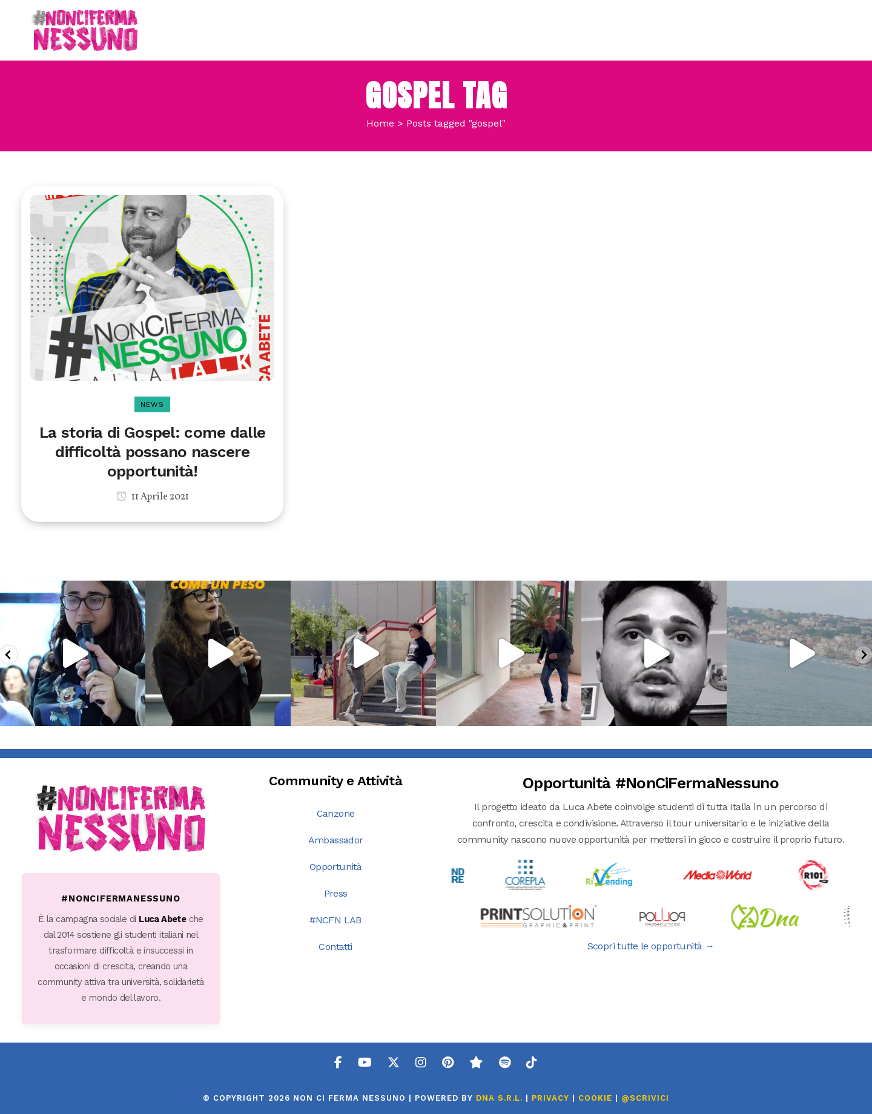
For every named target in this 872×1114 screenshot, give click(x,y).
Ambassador (335, 840)
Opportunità (335, 866)
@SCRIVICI (645, 1097)
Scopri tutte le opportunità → (651, 946)
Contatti (335, 946)
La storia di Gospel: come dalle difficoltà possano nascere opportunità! (152, 451)
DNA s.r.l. (501, 1097)
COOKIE (595, 1097)
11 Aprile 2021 (152, 497)
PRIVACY (550, 1097)
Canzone (336, 813)
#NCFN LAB (335, 920)
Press (336, 893)
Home (380, 123)
